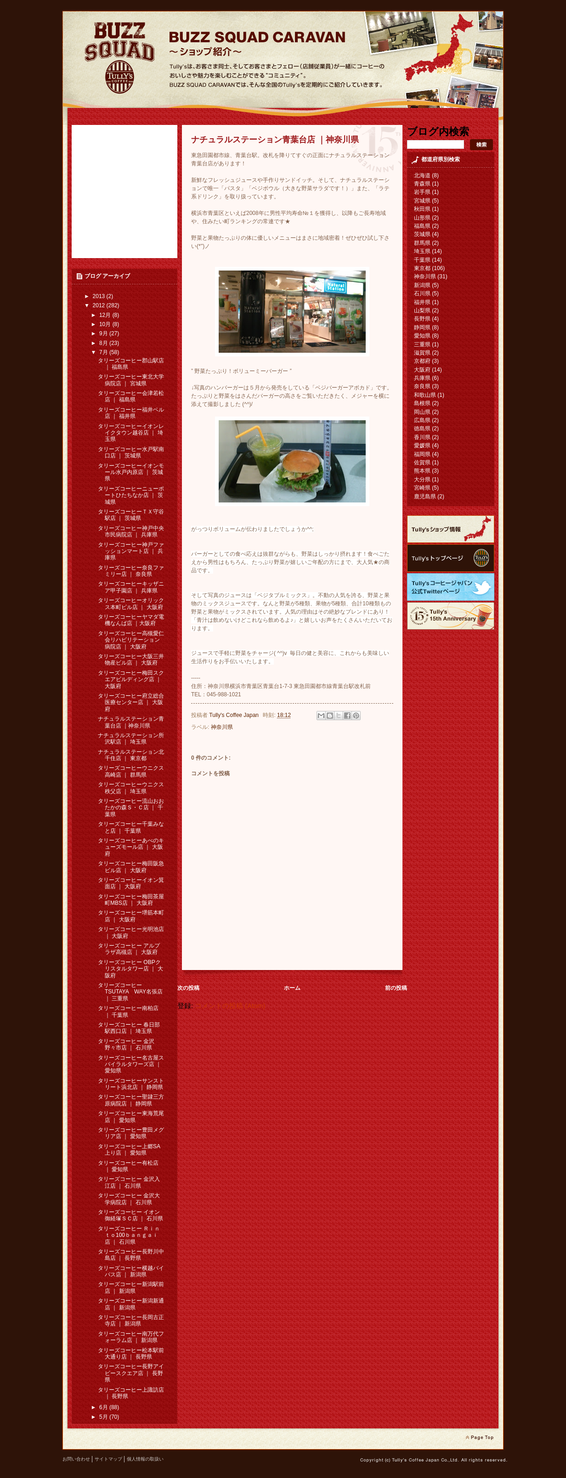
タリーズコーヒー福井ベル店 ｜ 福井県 (131, 412)
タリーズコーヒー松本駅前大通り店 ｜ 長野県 (131, 1353)
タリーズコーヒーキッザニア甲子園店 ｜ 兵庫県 (131, 587)
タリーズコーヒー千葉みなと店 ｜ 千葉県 (131, 827)
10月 (106, 324)
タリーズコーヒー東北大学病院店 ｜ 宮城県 (131, 379)
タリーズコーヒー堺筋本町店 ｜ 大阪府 (131, 915)
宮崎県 (422, 488)
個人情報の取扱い (145, 1458)
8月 (104, 343)
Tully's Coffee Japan (234, 715)
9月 (104, 333)
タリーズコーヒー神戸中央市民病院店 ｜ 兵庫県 (131, 531)
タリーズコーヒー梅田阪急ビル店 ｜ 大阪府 (131, 866)
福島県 (422, 226)
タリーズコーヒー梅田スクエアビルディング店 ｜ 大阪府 (131, 679)
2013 (100, 296)
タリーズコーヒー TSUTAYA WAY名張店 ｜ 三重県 (130, 992)
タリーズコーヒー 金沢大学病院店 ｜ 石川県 (129, 1198)
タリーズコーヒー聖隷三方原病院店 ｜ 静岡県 (131, 1100)
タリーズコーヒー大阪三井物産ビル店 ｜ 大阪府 (131, 659)
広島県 (422, 420)
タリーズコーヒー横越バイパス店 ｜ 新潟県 (131, 1271)
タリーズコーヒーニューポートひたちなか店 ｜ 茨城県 (131, 495)
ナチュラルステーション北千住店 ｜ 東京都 (131, 755)
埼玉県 (422, 251)
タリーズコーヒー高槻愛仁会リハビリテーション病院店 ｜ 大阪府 (131, 640)
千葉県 (422, 260)
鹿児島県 (425, 496)
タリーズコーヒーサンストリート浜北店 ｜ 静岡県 (131, 1083)
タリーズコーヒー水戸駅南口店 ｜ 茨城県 (131, 452)
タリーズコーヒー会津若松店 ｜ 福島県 (131, 396)
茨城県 (422, 234)
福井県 (422, 302)
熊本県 (422, 471)
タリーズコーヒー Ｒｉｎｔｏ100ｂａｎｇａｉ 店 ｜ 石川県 (129, 1235)
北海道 (422, 175)
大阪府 (422, 370)
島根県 (422, 403)
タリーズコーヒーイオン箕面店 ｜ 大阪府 (131, 883)
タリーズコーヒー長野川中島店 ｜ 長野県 (131, 1254)
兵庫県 (422, 378)
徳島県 (422, 428)
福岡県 (422, 454)
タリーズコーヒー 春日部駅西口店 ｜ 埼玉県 (129, 1027)
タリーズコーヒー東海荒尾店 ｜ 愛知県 (131, 1116)
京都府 (422, 361)
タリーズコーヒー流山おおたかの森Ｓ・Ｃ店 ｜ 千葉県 (131, 808)
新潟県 (422, 285)
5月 (104, 1417)
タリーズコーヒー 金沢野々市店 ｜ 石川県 (126, 1044)
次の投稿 (188, 988)
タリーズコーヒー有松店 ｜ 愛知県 (128, 1166)
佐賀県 (422, 462)
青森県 (422, 184)
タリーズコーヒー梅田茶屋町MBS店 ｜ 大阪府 (131, 899)
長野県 (422, 319)
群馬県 (422, 243)
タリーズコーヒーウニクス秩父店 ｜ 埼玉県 (131, 787)
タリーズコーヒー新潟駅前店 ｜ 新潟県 (131, 1287)
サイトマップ (108, 1458)
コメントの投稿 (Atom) (230, 1006)
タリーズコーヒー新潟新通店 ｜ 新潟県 (131, 1303)
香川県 (422, 437)
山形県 (422, 217)
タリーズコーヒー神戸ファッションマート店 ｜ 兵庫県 (131, 551)
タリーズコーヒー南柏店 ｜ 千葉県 (128, 1011)
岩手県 (422, 192)
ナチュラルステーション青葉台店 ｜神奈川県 (131, 722)
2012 (100, 305)
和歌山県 (425, 395)
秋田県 (422, 209)
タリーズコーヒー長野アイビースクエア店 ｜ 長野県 (131, 1373)
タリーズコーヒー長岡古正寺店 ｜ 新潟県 (131, 1320)
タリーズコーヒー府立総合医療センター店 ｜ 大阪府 (131, 702)
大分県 (422, 479)
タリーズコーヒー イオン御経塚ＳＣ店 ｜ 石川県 (130, 1215)
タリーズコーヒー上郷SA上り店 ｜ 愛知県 (129, 1149)
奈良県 (422, 386)
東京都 (422, 268)
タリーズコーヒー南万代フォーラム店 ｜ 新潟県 (131, 1337)
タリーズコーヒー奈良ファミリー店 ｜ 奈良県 (131, 570)
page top (479, 1437)
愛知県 (422, 336)
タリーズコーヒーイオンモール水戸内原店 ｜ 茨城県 (131, 472)
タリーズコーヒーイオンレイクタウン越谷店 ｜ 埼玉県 (131, 433)
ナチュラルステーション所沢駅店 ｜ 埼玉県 (131, 738)
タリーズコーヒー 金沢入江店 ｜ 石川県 (129, 1182)
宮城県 (422, 200)
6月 (104, 1407)
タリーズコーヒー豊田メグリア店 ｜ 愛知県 (131, 1133)
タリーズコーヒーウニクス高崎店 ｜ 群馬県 (131, 771)
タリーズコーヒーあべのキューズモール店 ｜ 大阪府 (131, 847)
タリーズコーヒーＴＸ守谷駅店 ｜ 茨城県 (131, 514)
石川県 (422, 293)
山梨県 (422, 310)
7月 (104, 352)
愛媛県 (422, 445)
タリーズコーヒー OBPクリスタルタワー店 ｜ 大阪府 (130, 969)
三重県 (422, 344)
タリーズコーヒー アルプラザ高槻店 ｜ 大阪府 (129, 948)
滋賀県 (422, 353)
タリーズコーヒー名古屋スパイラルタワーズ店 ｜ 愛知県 (131, 1064)
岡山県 (422, 412)
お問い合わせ (76, 1458)
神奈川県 (222, 727)
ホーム (292, 988)
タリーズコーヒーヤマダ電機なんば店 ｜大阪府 (131, 620)
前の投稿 (396, 988)
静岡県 (422, 327)
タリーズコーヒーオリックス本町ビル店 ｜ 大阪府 (131, 603)
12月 (106, 315)
